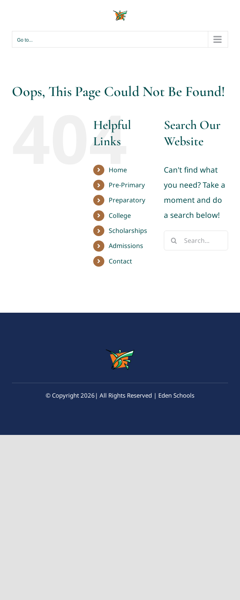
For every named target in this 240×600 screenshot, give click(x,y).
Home (118, 169)
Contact (120, 261)
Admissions (126, 245)
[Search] (174, 240)
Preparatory (127, 200)
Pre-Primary (127, 185)
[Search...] (196, 240)
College (120, 215)
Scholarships (128, 230)
